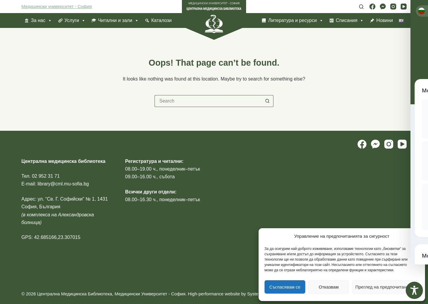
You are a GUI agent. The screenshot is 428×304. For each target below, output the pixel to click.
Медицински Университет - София (149, 293)
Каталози (161, 20)
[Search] (361, 6)
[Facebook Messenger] (383, 7)
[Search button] (267, 101)
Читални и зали (118, 20)
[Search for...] (208, 101)
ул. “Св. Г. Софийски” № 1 (66, 198)
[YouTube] (404, 7)
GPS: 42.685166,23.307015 (50, 237)
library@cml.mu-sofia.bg (63, 183)
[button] (416, 237)
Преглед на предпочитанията (385, 286)
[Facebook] (372, 7)
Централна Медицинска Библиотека (74, 293)
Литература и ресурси (295, 20)
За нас (41, 20)
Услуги (75, 20)
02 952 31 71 (45, 176)
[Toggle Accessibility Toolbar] (414, 290)
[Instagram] (393, 7)
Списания (350, 20)
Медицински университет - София (56, 6)
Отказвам (329, 286)
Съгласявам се (284, 286)
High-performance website (214, 293)
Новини (384, 20)
